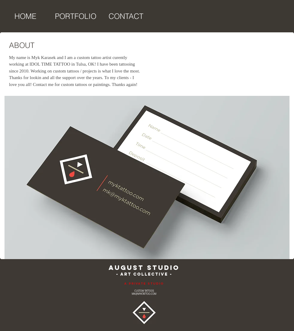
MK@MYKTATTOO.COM (144, 293)
